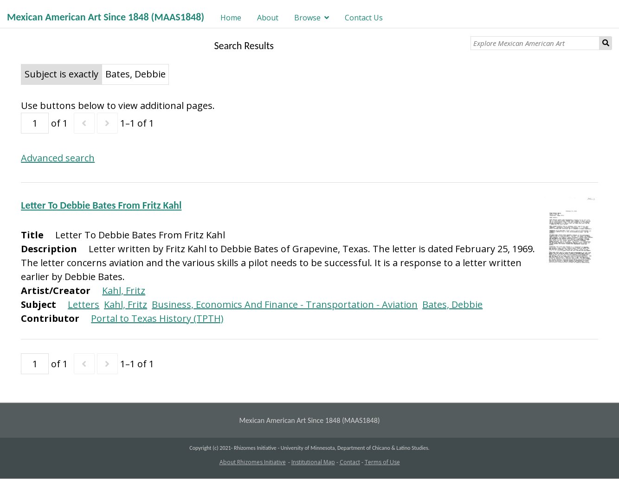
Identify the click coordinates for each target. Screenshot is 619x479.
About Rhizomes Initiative (252, 462)
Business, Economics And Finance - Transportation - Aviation (285, 304)
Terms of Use (382, 462)
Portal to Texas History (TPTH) (157, 318)
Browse (307, 18)
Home (230, 18)
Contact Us (364, 18)
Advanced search (58, 158)
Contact (350, 462)
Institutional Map (313, 462)
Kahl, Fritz (123, 290)
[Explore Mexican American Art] (535, 43)
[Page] (35, 123)
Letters (83, 304)
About (267, 18)
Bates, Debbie (452, 304)
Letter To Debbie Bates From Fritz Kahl (101, 205)
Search (606, 43)
